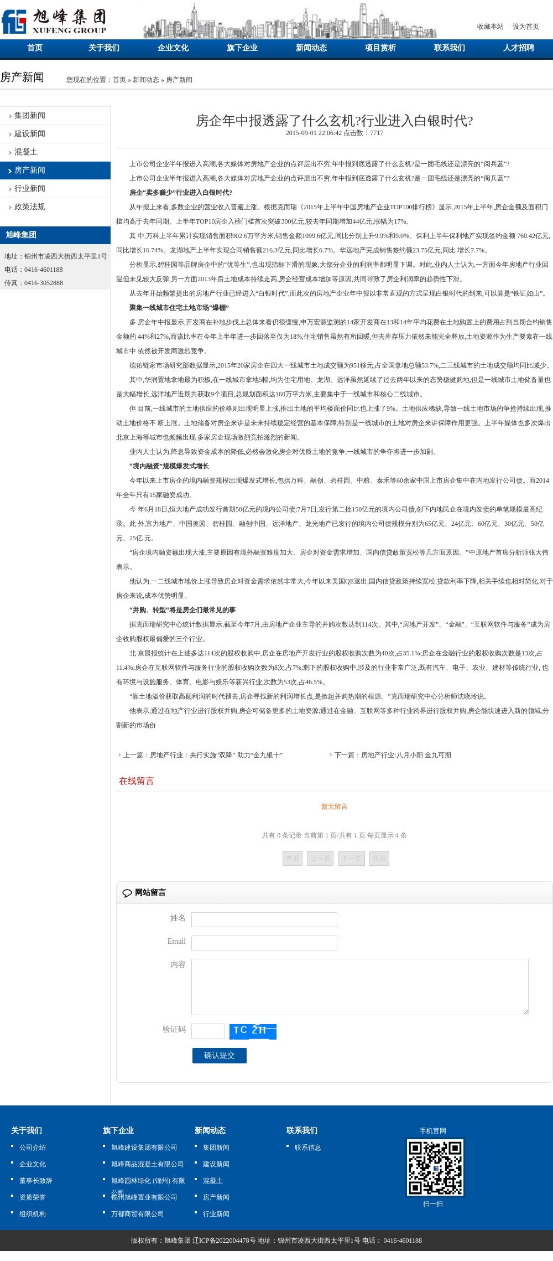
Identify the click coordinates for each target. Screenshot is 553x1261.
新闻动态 (311, 48)
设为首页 (526, 26)
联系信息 (308, 1157)
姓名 (178, 918)
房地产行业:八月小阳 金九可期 (406, 755)
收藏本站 (490, 26)
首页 (35, 48)
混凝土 (26, 152)
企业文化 (173, 48)
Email (177, 941)
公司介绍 (32, 1157)
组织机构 (32, 1224)
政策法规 (29, 207)
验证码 (174, 1039)
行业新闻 (29, 188)
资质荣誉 (32, 1207)
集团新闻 (29, 115)
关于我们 (103, 48)
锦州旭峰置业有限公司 (144, 1207)
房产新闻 (179, 80)
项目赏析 (380, 48)
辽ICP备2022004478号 (224, 1250)
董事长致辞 (36, 1191)
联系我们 (449, 48)
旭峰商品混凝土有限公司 (147, 1174)
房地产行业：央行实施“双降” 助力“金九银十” (216, 755)
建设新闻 (29, 134)
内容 (178, 964)
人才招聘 (518, 48)
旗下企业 (242, 48)
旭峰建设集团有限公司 (144, 1157)
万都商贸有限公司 (137, 1224)
